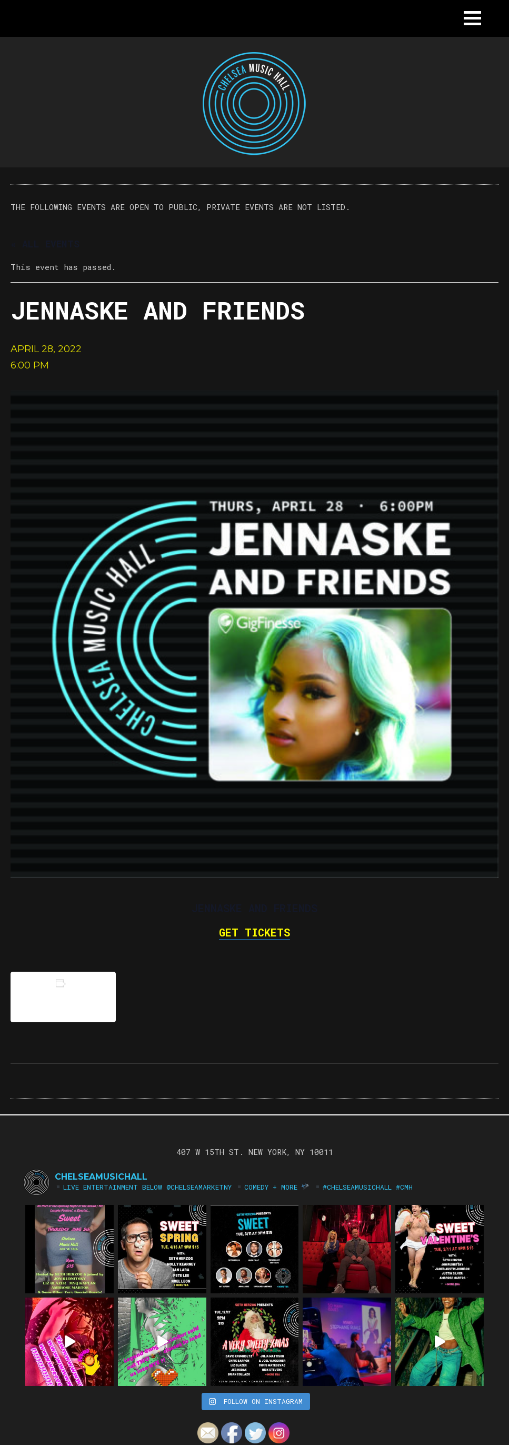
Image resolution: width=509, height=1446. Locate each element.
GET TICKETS (254, 932)
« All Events (45, 243)
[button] (472, 18)
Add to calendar (63, 996)
